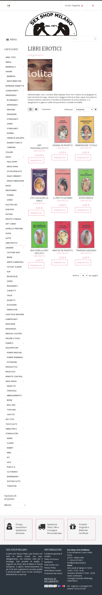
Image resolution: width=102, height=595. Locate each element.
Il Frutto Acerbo (62, 198)
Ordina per (68, 109)
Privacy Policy (50, 567)
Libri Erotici (39, 151)
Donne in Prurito (63, 145)
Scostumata (86, 198)
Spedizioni (48, 562)
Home (30, 55)
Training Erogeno (86, 250)
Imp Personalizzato (39, 147)
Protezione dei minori (53, 573)
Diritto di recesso (51, 559)
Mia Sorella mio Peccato (39, 252)
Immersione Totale (86, 145)
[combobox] (84, 38)
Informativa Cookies (52, 570)
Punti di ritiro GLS (51, 565)
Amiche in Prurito (62, 250)
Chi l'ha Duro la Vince (39, 199)
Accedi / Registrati (74, 5)
